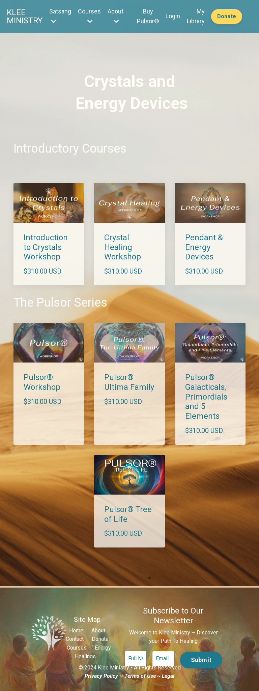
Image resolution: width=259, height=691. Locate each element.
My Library (195, 16)
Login (172, 16)
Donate (100, 639)
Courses (88, 16)
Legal (168, 676)
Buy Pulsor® (147, 16)
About (115, 16)
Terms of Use (140, 676)
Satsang (59, 16)
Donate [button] (226, 16)
